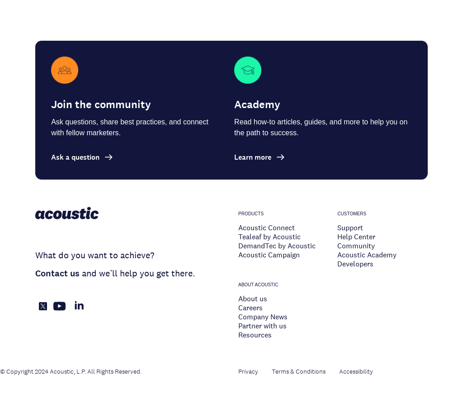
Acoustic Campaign (269, 255)
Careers (250, 308)
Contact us (57, 273)
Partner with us (262, 326)
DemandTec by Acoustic (277, 246)
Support (350, 227)
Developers (355, 264)
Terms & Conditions (299, 371)
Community (356, 246)
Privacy (248, 371)
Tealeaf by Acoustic (269, 237)
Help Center (356, 237)
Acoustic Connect (266, 227)
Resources (255, 335)
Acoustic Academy (367, 255)
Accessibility (356, 371)
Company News (263, 317)
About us (252, 299)
